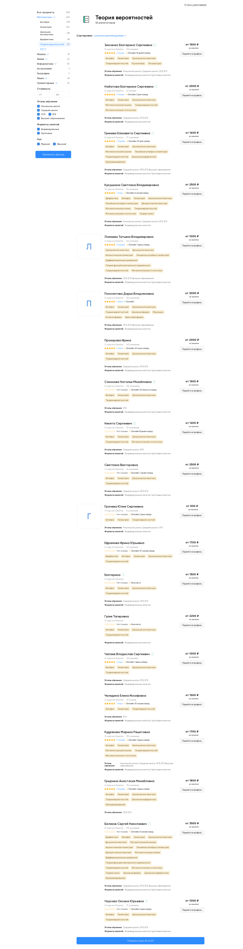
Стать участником (195, 4)
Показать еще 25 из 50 (140, 940)
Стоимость (43, 88)
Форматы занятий (48, 124)
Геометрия (45, 27)
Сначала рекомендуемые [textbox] (109, 35)
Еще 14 (43, 49)
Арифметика (46, 39)
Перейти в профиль (192, 54)
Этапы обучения (47, 101)
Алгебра (44, 22)
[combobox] (110, 35)
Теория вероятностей (52, 44)
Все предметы (45, 12)
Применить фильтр (53, 154)
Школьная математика (46, 33)
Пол (39, 139)
